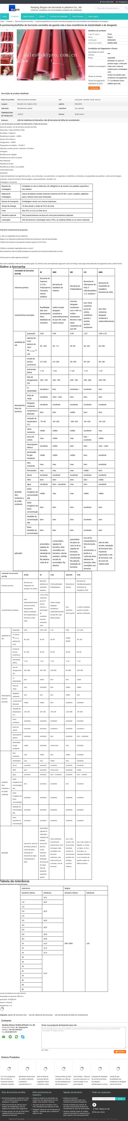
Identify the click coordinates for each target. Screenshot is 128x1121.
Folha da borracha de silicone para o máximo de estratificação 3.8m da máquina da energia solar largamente (14, 1107)
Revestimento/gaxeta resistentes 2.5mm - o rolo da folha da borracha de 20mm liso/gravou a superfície (15, 1100)
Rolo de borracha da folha (24, 21)
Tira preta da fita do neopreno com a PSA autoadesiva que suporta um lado (46, 1106)
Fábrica (42, 16)
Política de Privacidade (16, 1119)
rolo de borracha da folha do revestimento (71, 1015)
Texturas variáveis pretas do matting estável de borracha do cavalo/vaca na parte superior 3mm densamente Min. (76, 1113)
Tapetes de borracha (72, 1092)
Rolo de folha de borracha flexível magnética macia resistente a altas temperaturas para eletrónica (43, 1083)
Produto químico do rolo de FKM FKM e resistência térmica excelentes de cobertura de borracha (15, 1113)
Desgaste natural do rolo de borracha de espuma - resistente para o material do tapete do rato (46, 1111)
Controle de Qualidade (59, 16)
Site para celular (98, 1112)
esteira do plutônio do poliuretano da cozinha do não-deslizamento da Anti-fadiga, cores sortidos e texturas (45, 1100)
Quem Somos (28, 16)
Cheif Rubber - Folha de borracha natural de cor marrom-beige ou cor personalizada (81, 1080)
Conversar (94, 88)
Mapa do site (104, 1109)
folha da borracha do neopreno (42, 1093)
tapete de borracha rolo (17, 1015)
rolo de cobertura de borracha (40, 1015)
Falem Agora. (93, 16)
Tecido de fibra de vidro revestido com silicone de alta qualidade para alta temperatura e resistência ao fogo (63, 1082)
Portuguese (123, 2)
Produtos (15, 16)
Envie (120, 1099)
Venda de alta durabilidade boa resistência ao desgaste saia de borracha (118, 1080)
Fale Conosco (77, 16)
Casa (4, 16)
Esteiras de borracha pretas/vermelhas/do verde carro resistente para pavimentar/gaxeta (75, 1100)
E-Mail (95, 1109)
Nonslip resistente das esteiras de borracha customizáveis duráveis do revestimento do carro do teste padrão (76, 1107)
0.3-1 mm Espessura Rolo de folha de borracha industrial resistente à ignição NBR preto (8, 1082)
